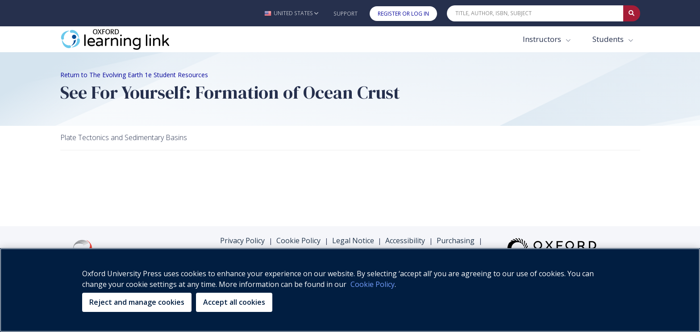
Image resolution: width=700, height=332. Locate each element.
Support (345, 13)
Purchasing (456, 240)
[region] (350, 290)
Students (608, 39)
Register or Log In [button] (403, 13)
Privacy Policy (242, 240)
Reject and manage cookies (136, 302)
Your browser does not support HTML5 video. (127, 183)
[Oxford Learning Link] (127, 39)
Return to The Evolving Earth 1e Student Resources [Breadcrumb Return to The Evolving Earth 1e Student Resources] (134, 75)
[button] (291, 13)
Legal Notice (353, 240)
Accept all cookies (234, 302)
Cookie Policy (298, 240)
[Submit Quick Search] (631, 13)
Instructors (543, 39)
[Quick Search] (535, 13)
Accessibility (405, 240)
